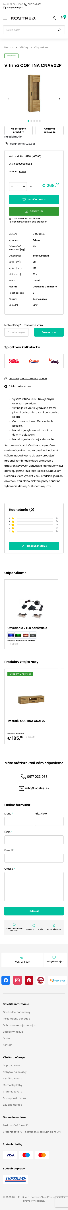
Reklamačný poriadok (16, 1018)
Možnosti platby (12, 1085)
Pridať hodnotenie (34, 545)
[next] (59, 99)
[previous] (8, 99)
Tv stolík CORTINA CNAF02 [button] (26, 721)
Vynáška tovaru (12, 1078)
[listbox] (34, 614)
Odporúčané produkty (18, 130)
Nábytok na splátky (14, 1072)
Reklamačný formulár (16, 1125)
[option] (32, 614)
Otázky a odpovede (49, 130)
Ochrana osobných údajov (19, 1025)
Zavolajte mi (49, 332)
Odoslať (34, 911)
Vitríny (24, 47)
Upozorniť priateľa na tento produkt (28, 378)
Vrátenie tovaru (12, 1091)
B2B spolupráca (12, 1104)
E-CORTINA (39, 234)
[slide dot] (28, 121)
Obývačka (41, 47)
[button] (19, 1004)
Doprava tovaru (12, 1065)
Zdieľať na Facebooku (20, 386)
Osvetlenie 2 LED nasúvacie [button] (27, 628)
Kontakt (7, 1045)
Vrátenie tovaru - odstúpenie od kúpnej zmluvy (32, 1132)
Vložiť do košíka (34, 199)
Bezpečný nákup (13, 1032)
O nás (6, 1038)
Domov (9, 47)
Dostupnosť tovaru (14, 1098)
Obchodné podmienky (16, 1012)
